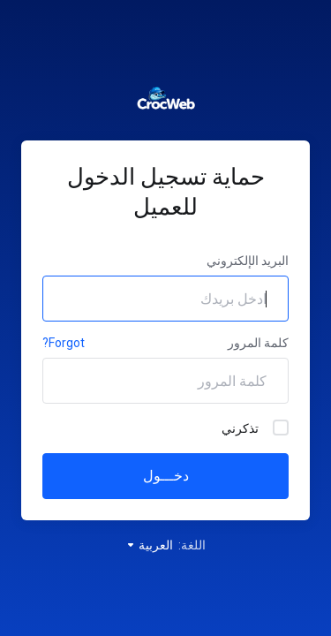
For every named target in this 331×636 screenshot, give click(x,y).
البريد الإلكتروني (248, 261)
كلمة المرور (258, 343)
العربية (149, 545)
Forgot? (63, 343)
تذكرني (255, 427)
